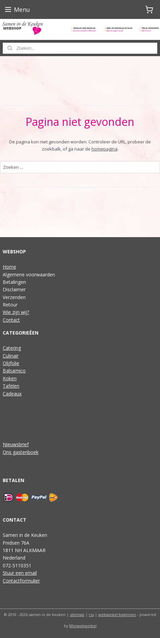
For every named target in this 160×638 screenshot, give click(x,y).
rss (91, 614)
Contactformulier (21, 580)
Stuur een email (20, 573)
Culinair (11, 355)
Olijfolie (11, 363)
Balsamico (14, 370)
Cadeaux (12, 393)
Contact (11, 320)
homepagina (104, 149)
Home (9, 267)
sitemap (77, 614)
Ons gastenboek (20, 452)
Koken (10, 378)
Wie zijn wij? (16, 312)
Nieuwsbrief (16, 444)
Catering (12, 348)
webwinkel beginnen (117, 614)
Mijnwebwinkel (83, 625)
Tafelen (11, 386)
